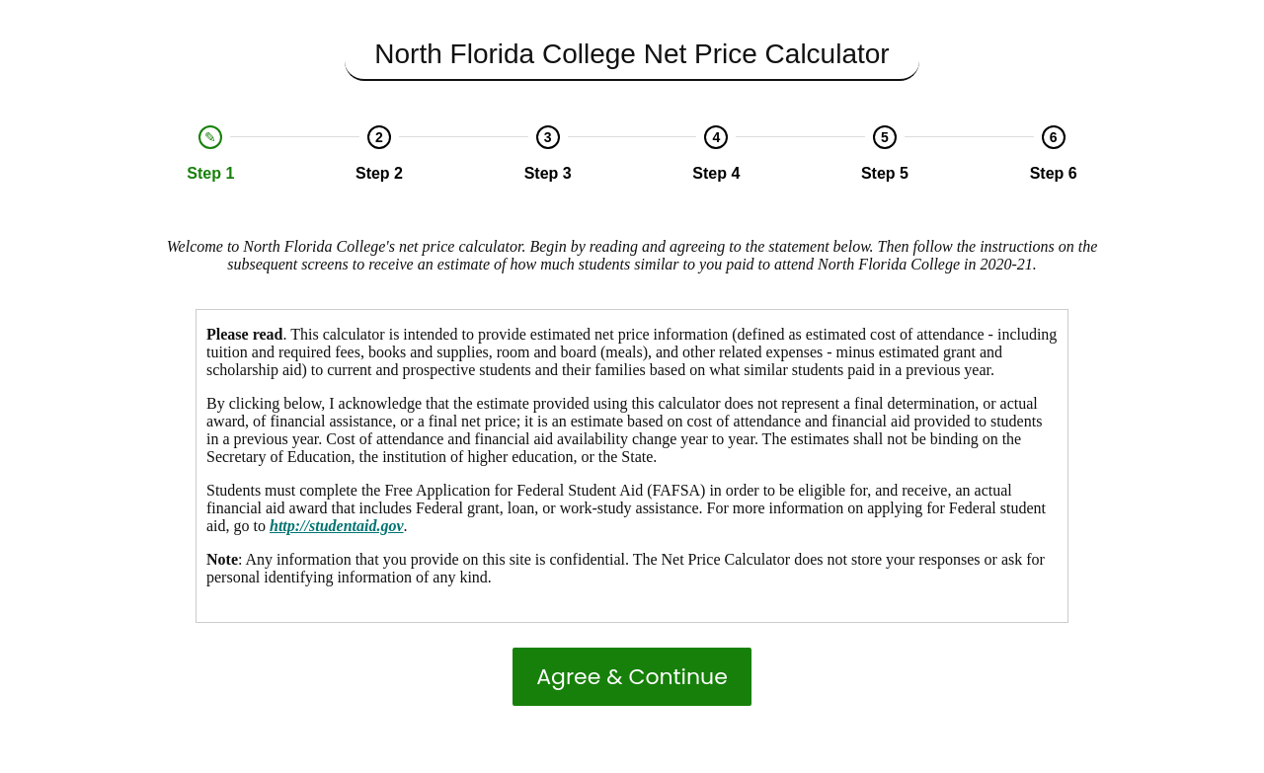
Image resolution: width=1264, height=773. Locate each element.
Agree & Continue (632, 676)
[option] (210, 154)
